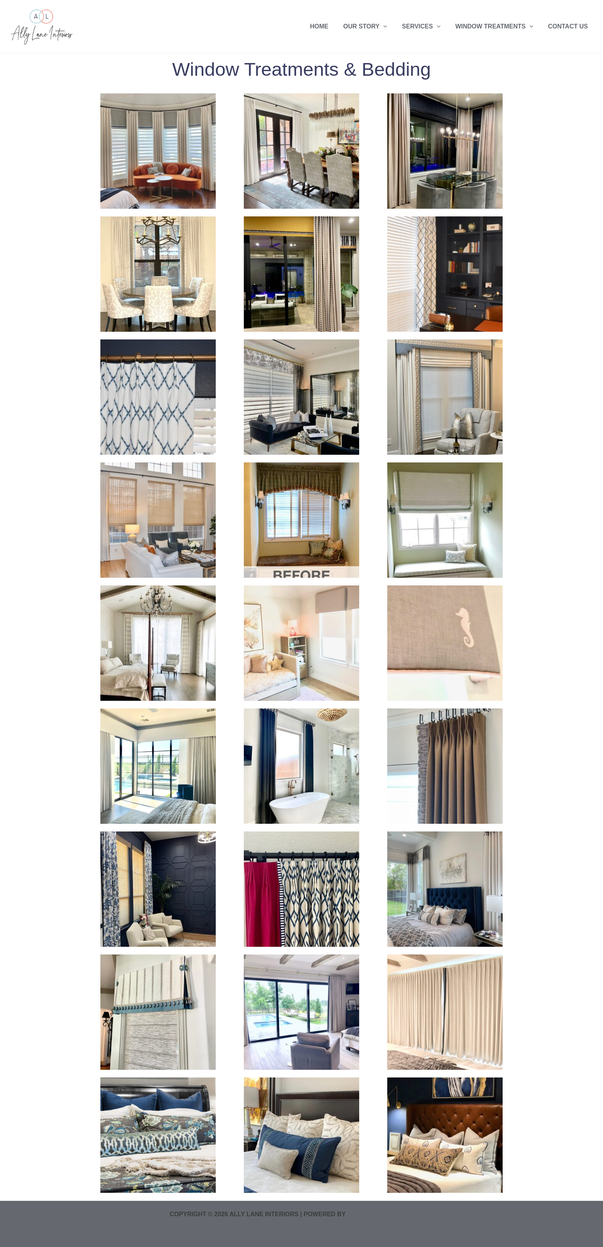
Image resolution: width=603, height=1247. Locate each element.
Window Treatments (498, 26)
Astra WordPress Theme (390, 1214)
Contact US (569, 26)
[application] (392, 26)
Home (330, 26)
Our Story (374, 26)
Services (427, 26)
